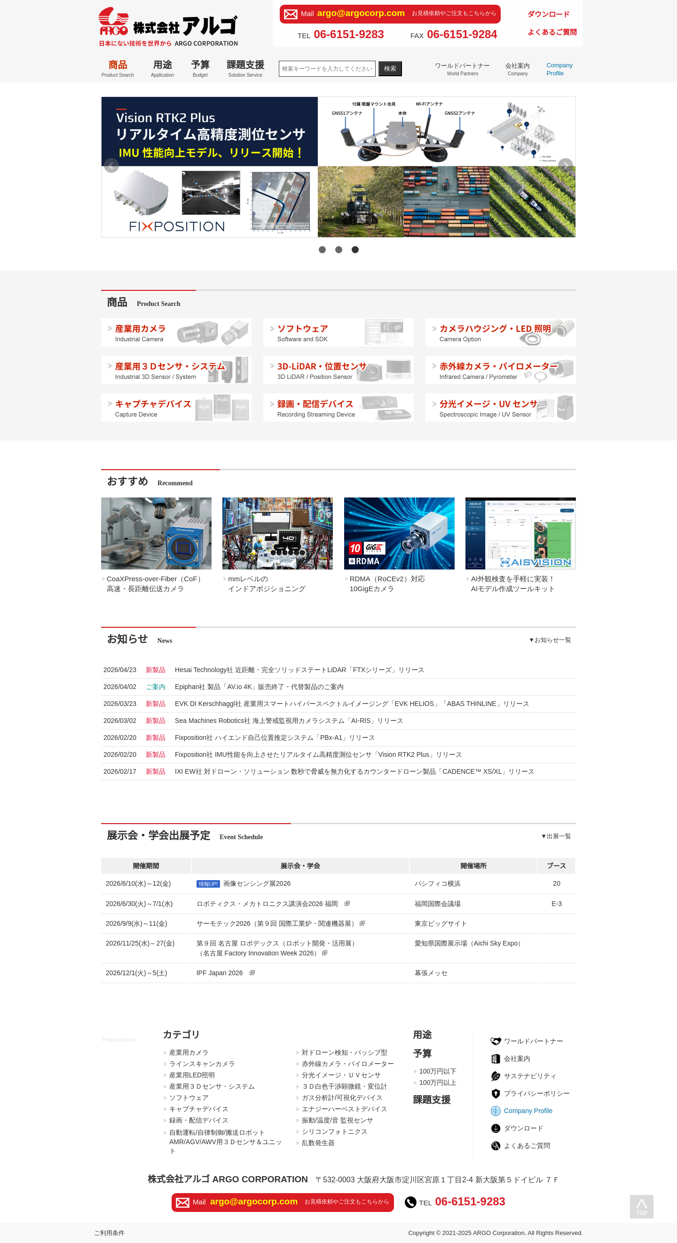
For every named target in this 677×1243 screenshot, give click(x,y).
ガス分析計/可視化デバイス (342, 1097)
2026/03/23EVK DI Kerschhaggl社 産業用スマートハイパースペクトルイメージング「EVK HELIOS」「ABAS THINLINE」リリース (352, 703)
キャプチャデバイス (198, 1109)
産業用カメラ (189, 1052)
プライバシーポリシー (537, 1093)
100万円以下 (438, 1071)
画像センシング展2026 (257, 883)
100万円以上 (438, 1082)
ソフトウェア (189, 1097)
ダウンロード (548, 14)
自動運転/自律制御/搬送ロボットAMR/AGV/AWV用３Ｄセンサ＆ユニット (225, 1142)
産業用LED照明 (192, 1075)
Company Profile (559, 69)
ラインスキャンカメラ (202, 1063)
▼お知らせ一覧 (549, 639)
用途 (162, 69)
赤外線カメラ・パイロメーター (348, 1063)
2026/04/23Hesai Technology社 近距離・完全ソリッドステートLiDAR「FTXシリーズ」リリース (300, 670)
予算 (200, 69)
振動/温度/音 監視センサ (337, 1120)
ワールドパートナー (462, 69)
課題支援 (245, 69)
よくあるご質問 (552, 32)
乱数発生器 (318, 1142)
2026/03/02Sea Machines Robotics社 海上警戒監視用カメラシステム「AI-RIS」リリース (289, 720)
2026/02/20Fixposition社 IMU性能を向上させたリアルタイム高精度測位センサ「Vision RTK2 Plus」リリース (319, 754)
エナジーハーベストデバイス (344, 1109)
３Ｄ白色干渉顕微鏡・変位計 (344, 1086)
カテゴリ (181, 1035)
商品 (118, 69)
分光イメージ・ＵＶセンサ (341, 1075)
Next (565, 165)
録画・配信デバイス (198, 1120)
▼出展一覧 (556, 836)
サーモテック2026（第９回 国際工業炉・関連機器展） (281, 923)
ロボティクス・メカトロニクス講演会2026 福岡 (273, 903)
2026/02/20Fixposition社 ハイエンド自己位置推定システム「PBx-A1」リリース (275, 737)
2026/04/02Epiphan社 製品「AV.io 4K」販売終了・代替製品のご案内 (260, 686)
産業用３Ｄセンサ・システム (212, 1086)
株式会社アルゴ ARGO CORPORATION (228, 1179)
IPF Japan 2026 (226, 973)
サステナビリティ (530, 1076)
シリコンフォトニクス (335, 1131)
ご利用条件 (109, 1232)
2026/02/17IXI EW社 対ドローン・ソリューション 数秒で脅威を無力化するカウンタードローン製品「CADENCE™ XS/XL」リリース (355, 771)
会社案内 (517, 69)
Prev (111, 165)
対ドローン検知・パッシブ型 (344, 1052)
